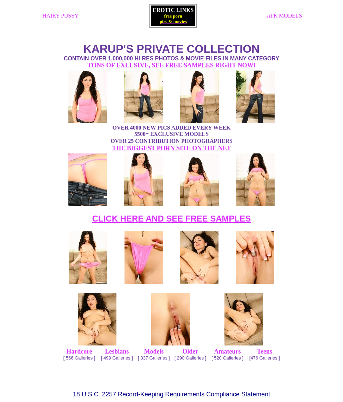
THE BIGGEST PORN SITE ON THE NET (171, 148)
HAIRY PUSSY (60, 16)
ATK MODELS (284, 16)
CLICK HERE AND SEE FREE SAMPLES (171, 218)
